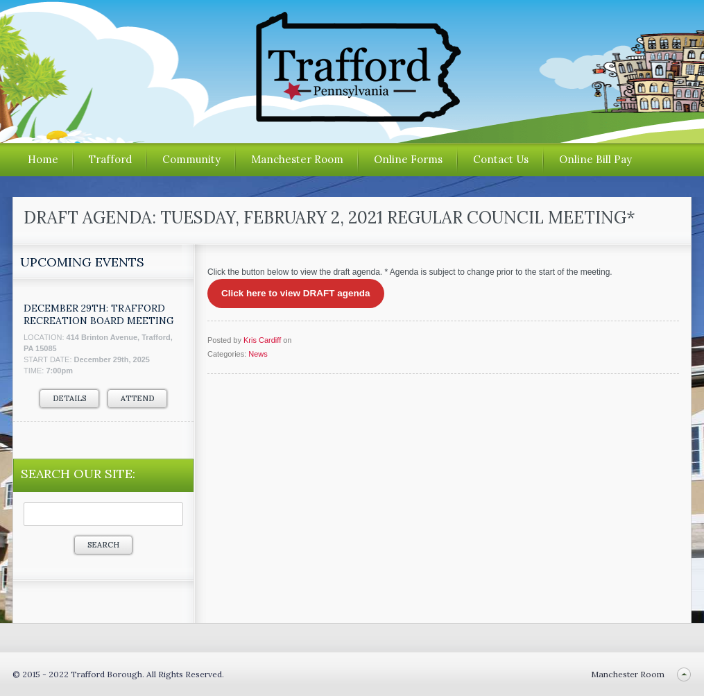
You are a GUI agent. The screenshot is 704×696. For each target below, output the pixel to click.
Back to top (684, 674)
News (258, 354)
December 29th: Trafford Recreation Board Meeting (99, 314)
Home (43, 159)
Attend (137, 398)
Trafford (110, 159)
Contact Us (501, 159)
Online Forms (408, 159)
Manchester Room (297, 159)
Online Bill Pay (595, 159)
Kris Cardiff (262, 340)
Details (69, 398)
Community (191, 159)
